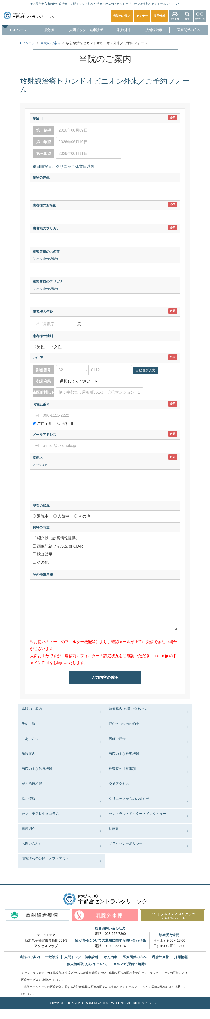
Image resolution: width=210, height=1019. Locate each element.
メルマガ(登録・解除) (129, 964)
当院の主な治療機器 (37, 769)
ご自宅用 (45, 424)
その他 (84, 516)
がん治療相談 (32, 784)
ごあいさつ (30, 739)
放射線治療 (153, 30)
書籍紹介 (28, 828)
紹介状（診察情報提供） (58, 538)
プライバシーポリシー (126, 843)
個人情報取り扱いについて (87, 964)
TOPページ (18, 30)
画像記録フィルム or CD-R (60, 546)
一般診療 (48, 30)
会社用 (67, 424)
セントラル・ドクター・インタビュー (137, 813)
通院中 (43, 516)
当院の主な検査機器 (124, 754)
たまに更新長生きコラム (40, 813)
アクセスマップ (46, 946)
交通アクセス (119, 784)
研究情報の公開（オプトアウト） (47, 858)
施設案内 (28, 754)
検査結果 (44, 554)
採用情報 (28, 799)
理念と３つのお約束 (124, 724)
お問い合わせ (32, 843)
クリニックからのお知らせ (129, 799)
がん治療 (110, 957)
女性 (57, 347)
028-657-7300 (115, 933)
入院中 (63, 516)
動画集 (114, 828)
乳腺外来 (124, 30)
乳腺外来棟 (160, 957)
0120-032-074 (115, 946)
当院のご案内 (32, 709)
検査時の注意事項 (122, 769)
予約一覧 (28, 724)
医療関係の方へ (189, 30)
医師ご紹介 (117, 739)
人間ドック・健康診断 (86, 30)
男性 (41, 347)
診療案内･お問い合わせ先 (128, 709)
